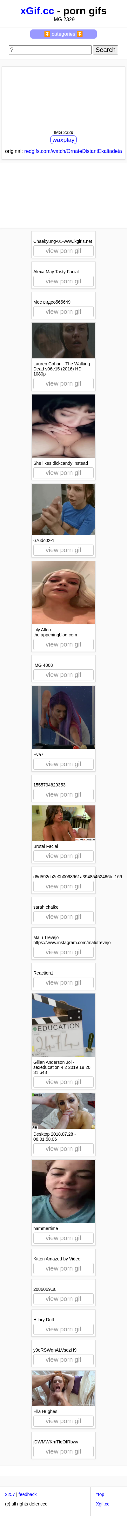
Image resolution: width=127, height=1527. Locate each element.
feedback (28, 1494)
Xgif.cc (102, 1503)
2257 (10, 1494)
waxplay (63, 139)
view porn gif (63, 250)
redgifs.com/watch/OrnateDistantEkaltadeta (73, 151)
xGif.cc (37, 10)
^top (100, 1494)
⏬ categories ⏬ (63, 34)
